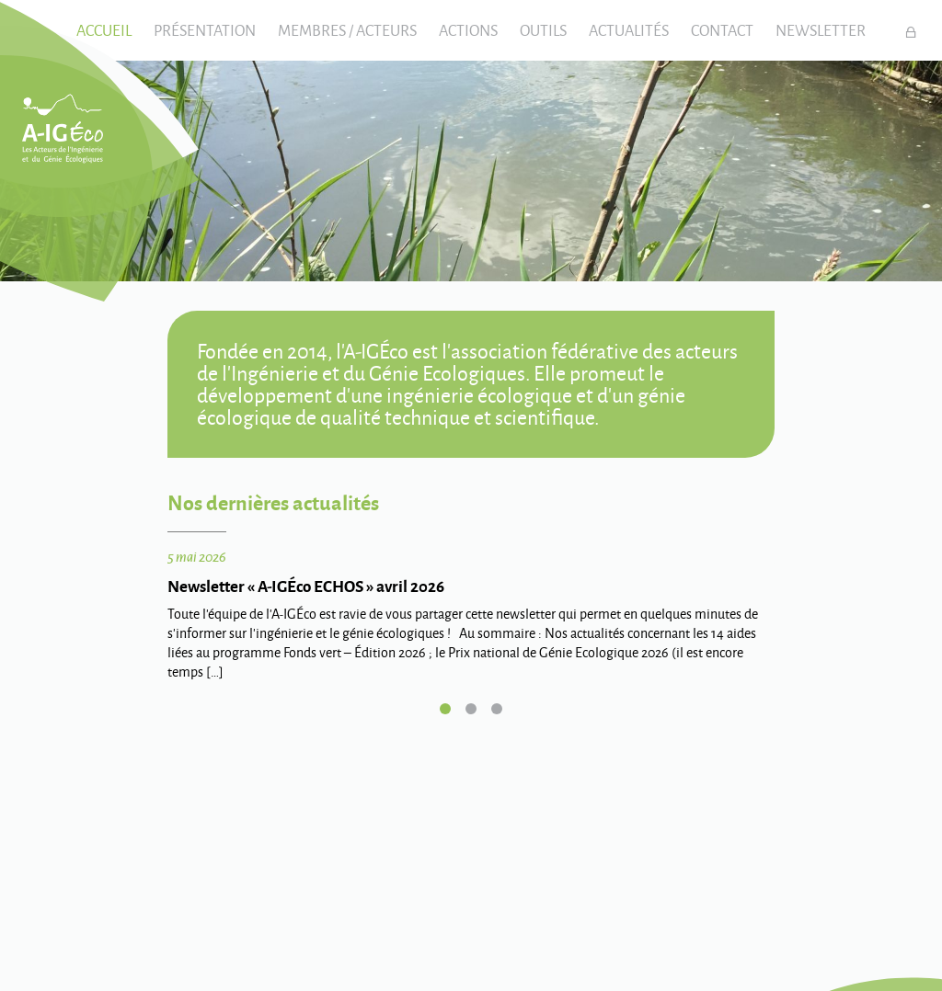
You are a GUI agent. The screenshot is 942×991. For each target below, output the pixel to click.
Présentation (205, 29)
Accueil (104, 29)
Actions (468, 29)
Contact (722, 29)
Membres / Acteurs (347, 29)
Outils (543, 29)
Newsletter (820, 29)
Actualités (629, 29)
